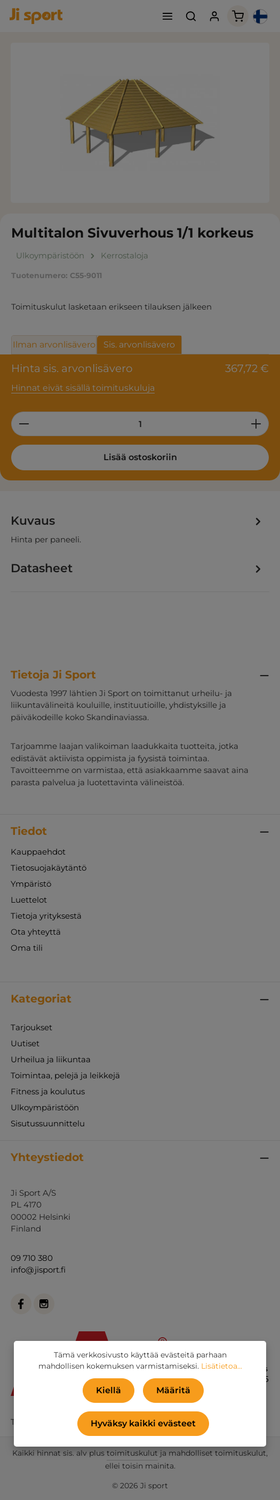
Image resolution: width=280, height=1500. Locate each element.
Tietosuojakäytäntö (48, 868)
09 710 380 (32, 1258)
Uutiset (25, 1043)
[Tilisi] (214, 16)
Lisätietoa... (221, 1366)
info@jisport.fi (38, 1270)
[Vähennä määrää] (23, 424)
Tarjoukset (31, 1027)
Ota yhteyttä (36, 932)
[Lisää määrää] (256, 424)
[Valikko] (167, 16)
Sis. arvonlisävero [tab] (139, 345)
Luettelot (29, 900)
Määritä (173, 1390)
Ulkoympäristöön (45, 1107)
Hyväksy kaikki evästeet (143, 1423)
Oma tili (27, 948)
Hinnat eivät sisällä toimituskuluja (83, 388)
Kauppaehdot (38, 852)
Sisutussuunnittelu (48, 1123)
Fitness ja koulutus (48, 1091)
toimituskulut (132, 1453)
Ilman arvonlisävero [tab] (54, 345)
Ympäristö (31, 884)
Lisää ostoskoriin (140, 457)
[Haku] (191, 16)
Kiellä (108, 1390)
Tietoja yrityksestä (46, 916)
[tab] (137, 529)
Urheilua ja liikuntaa (51, 1059)
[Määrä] (140, 424)
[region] (140, 123)
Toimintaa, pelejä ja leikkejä (65, 1075)
